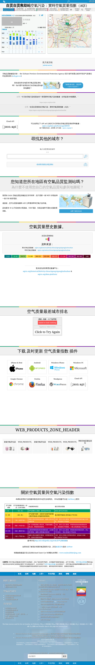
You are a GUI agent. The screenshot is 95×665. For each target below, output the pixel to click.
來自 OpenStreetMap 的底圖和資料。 (52, 614)
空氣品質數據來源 (10, 608)
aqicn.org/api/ (67, 128)
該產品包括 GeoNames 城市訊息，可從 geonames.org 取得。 (52, 595)
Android (37, 367)
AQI (8, 15)
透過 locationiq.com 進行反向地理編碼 (53, 611)
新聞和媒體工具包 (10, 587)
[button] (67, 24)
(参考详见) (47, 523)
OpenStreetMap (81, 47)
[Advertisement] (47, 292)
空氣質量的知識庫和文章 (13, 595)
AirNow (71, 499)
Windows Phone (57, 367)
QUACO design (45, 619)
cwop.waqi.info (62, 601)
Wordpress (57, 383)
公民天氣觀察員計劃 (47, 601)
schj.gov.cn (16, 76)
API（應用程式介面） (12, 616)
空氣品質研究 (9, 591)
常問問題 (7, 603)
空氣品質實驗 (9, 597)
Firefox (37, 383)
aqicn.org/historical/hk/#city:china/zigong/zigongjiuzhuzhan (46, 271)
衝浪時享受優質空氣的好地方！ (50, 617)
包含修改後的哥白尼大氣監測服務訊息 (52, 604)
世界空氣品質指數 (81, 562)
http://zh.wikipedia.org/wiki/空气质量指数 (51, 540)
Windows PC (78, 367)
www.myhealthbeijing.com (70, 553)
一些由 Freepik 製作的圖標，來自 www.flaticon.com (50, 608)
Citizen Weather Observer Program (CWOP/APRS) (48, 636)
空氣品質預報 (9, 612)
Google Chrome (16, 383)
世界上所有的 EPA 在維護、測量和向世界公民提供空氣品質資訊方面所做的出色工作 (55, 586)
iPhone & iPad (16, 367)
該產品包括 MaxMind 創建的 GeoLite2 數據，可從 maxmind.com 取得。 (55, 590)
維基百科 (59, 547)
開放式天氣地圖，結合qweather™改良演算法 (55, 599)
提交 (64, 656)
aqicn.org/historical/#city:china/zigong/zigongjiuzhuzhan (54, 248)
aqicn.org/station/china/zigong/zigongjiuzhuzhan (54, 250)
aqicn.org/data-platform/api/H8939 (56, 126)
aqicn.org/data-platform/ (47, 274)
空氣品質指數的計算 (11, 610)
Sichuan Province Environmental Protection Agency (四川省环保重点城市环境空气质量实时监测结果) (48, 634)
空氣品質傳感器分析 (11, 599)
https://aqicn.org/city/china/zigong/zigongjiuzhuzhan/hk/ (47, 110)
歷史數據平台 (9, 618)
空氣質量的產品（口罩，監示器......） (16, 614)
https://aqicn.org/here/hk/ (47, 102)
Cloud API (78, 382)
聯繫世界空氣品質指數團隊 (13, 585)
